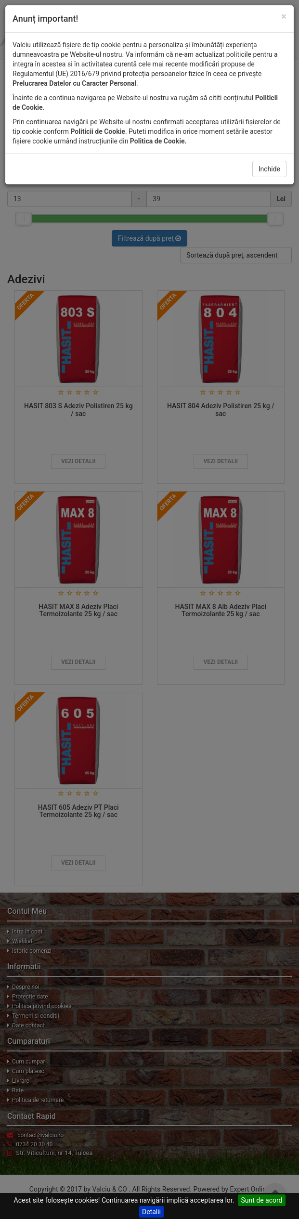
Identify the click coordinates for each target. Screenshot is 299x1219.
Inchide (269, 169)
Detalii (151, 1212)
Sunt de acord (261, 1200)
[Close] (283, 17)
